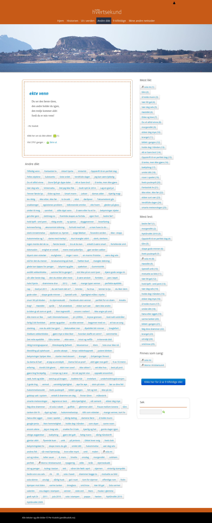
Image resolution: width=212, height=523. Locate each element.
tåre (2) (145, 92)
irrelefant (91, 378)
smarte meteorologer (37, 401)
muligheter (56, 255)
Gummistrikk (98, 266)
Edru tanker (54, 339)
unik (63, 440)
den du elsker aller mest (60, 277)
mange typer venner (90, 283)
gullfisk (71, 406)
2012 (65, 283)
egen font (94, 216)
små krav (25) (148, 344)
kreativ (122, 300)
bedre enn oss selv (36, 474)
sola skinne (32, 479)
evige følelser (79, 232)
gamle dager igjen (109, 429)
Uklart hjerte (67, 171)
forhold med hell (77, 227)
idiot (77, 199)
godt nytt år (32, 496)
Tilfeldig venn (33, 171)
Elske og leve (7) (149, 117)
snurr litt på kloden (36, 300)
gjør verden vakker (96, 249)
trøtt (74, 283)
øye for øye (82, 384)
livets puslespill (56, 390)
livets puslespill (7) (150, 253)
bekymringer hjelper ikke (39, 356)
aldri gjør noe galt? (99, 361)
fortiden (99, 277)
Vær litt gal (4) (148, 102)
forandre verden (98, 232)
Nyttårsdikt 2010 (114, 496)
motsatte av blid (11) (151, 273)
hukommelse (92, 446)
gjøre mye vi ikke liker (63, 333)
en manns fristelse (91, 255)
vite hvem (95, 204)
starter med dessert (64, 356)
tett (64, 468)
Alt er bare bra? (82, 182)
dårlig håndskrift (104, 434)
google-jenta (33, 423)
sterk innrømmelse (36, 232)
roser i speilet (53, 418)
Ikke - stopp (116, 232)
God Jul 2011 (41, 289)
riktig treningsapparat (37, 345)
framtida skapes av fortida (72, 216)
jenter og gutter (57, 322)
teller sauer (48, 457)
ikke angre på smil (103, 311)
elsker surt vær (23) (151, 197)
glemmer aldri (85, 406)
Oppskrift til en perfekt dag (104, 171)
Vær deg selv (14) (150, 288)
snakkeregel (32, 204)
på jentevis (75, 440)
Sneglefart (114, 328)
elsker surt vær (84, 305)
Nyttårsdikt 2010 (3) (151, 233)
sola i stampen (73, 496)
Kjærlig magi (114, 193)
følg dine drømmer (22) (153, 329)
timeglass (71, 485)
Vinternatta (49, 188)
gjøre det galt (69, 434)
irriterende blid (104, 339)
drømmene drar (50, 283)
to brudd (66, 199)
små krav (85, 485)
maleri (95, 451)
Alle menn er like (35, 317)
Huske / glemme (105, 490)
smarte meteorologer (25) (154, 207)
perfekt (30, 462)
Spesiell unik (71, 294)
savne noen (108, 423)
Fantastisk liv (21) (150, 187)
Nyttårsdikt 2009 (35, 502)
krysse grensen (94, 317)
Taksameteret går (105, 199)
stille (81, 462)
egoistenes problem (52, 204)
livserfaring (103, 221)
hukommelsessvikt (36, 390)
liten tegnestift (63, 311)
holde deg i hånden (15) (153, 293)
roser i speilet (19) (150, 177)
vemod (45, 384)
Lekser (84, 193)
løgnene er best (59, 401)
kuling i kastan (51, 468)
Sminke (78, 289)
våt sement (96, 401)
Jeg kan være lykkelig (104, 176)
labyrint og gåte (65, 266)
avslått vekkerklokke (36, 272)
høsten (98, 496)
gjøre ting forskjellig (36, 373)
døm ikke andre (102, 305)
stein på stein (98, 384)
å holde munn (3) (150, 97)
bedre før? (108, 216)
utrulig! (45, 479)
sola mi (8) (148, 258)
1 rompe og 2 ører (59, 373)
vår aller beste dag (36, 277)
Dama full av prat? (77, 361)
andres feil (32, 451)
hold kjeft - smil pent (37, 221)
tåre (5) (145, 243)
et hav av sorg (116, 322)
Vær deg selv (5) (149, 107)
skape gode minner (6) (152, 248)
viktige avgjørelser (35, 434)
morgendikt (99, 457)
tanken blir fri (33, 412)
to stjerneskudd (57, 300)
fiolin (123, 479)
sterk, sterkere (100, 238)
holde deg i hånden (75, 423)
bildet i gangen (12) (151, 142)
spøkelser (82, 266)
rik (50, 474)
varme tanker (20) (150, 319)
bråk (90, 462)
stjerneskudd (103, 462)
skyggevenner (87, 221)
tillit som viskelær (90, 412)
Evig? (29, 305)
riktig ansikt (56, 221)
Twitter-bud (83, 261)
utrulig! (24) (147, 339)
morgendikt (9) (149, 127)
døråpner (87, 199)
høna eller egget (34, 418)
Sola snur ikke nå (110, 345)
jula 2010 (56, 496)
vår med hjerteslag (50, 451)
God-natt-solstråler (115, 317)
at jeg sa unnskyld (55, 361)
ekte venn (69, 339)
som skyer (93, 423)
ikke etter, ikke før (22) (152, 192)
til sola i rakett (56, 406)
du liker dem (121, 289)
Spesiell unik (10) (150, 268)
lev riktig (31, 199)
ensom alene (33, 429)
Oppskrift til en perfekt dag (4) (156, 238)
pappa (87, 496)
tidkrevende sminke (76, 204)
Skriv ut (52, 142)
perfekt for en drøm (105, 300)
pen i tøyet (112, 277)
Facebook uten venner (80, 300)
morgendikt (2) (149, 228)
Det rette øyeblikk (35, 339)
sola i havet (69, 474)
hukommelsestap (69, 412)
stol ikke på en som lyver (88, 272)
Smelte (74, 457)
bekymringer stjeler (109, 210)
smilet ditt (76, 446)
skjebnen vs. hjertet (59, 232)
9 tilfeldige (119, 20)
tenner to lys (105, 289)
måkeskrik (101, 395)
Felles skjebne (33, 176)
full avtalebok (65, 305)
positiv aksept (60, 350)
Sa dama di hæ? (34, 361)
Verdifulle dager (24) (151, 202)
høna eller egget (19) (151, 314)
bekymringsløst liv (35, 446)
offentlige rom (109, 479)
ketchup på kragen (58, 378)
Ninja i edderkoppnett (82, 350)
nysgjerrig (70, 462)
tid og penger (33, 468)
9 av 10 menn (119, 361)
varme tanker (55, 485)
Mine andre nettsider (142, 20)
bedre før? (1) (148, 223)
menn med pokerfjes (73, 249)
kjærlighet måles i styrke (93, 294)
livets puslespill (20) (151, 182)
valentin (31, 490)
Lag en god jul (107, 188)
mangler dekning (101, 261)
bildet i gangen (76, 390)
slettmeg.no (49, 216)
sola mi (107, 451)
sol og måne (33, 457)
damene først (87, 418)
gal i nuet (73, 479)
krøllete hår (76, 378)
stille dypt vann (64, 210)
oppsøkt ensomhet (104, 373)
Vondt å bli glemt (47, 367)
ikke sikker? (85, 367)
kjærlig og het (89, 429)
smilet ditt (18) (148, 172)
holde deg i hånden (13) (153, 147)
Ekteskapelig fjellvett (62, 345)
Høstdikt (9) (147, 263)
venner (67, 490)
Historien (72, 20)
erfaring (31, 367)
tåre (125, 406)
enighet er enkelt (50, 249)
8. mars (62, 457)
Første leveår (59, 244)
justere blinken (105, 350)
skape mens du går (58, 446)
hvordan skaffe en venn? (89, 333)
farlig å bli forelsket (36, 322)
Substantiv (50, 176)
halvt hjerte (32, 283)
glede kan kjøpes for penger (40, 266)
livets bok (109, 440)
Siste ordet (65, 176)
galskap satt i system (37, 395)
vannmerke (111, 333)
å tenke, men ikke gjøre (106, 182)
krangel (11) (147, 137)
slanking (31, 328)
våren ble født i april (80, 468)
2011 (45, 496)
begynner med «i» (96, 322)
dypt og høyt (50, 412)
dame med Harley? (57, 238)
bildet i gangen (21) (151, 324)
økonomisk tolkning (54, 227)
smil (85, 451)
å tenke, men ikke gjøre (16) (155, 162)
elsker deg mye (113, 401)
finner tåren (86, 395)
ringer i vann (72, 255)
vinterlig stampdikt (116, 468)
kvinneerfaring (34, 227)
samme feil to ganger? (61, 272)
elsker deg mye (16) (151, 298)
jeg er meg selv (51, 429)
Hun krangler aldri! (80, 238)
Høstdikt (40, 305)
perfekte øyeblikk (113, 283)
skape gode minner (51, 294)
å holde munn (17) (150, 303)
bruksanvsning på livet (62, 261)
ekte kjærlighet (79, 401)
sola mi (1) (148, 87)
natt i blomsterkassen (58, 317)
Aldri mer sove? (67, 367)
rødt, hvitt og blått (35, 378)
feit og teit (92, 390)
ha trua (90, 289)
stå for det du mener (37, 261)
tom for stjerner (90, 479)
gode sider (32, 294)
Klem (95, 345)
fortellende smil (118, 244)
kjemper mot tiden (36, 485)
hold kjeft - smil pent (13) (153, 283)
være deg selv (111, 255)
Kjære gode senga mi (115, 272)
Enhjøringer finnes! (100, 356)
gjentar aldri (33, 440)
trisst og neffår (86, 339)
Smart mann (70, 193)
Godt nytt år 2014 (87, 188)
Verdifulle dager (82, 176)
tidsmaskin (32, 249)
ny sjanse (71, 221)
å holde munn (105, 418)
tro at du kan (76, 244)
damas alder (98, 193)
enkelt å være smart (96, 244)
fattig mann (85, 434)
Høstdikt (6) (147, 112)
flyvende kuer (49, 440)
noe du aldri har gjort (49, 328)
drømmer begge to (88, 474)
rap (28, 289)
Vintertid (82, 171)
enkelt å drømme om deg (63, 395)
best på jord (116, 367)
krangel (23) (147, 334)
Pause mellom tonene (107, 406)
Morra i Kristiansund (50, 462)
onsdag (85, 457)
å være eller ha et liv (85, 210)
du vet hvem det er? (61, 289)
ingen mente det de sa (37, 244)
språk (51, 305)
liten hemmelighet (52, 423)
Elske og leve (54, 193)
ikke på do (107, 390)
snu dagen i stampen (49, 490)
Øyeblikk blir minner (94, 328)
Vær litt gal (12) (149, 278)
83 (58, 474)
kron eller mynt (71, 451)
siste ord (79, 490)
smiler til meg (33, 210)
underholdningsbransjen (112, 378)
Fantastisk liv (50, 171)
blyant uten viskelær (36, 255)
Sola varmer (114, 485)
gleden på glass (111, 204)
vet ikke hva (100, 367)
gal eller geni (33, 216)
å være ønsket (84, 277)
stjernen (99, 468)
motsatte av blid (109, 474)
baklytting (53, 434)
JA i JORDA (78, 317)
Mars (90, 490)
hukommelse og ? (35, 238)
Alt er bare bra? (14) (151, 152)
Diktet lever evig (92, 440)
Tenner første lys (35, 193)
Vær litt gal (99, 485)
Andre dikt (103, 20)
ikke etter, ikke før (48, 199)
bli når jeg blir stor (81, 373)
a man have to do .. (99, 227)
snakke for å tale (71, 429)
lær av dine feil (116, 384)
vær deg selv (109, 446)
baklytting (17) (148, 167)
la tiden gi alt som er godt (39, 311)
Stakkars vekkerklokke (37, 333)
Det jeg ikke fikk (66, 188)
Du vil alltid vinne (35, 182)
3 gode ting (32, 384)
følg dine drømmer (36, 406)
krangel (82, 356)
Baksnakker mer (72, 328)
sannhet (48, 210)
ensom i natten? (82, 311)
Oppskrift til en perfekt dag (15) (157, 157)
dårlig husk (59, 479)
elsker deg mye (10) (151, 132)
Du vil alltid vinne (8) (151, 122)
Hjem (60, 20)
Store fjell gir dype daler (59, 182)
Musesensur (82, 345)
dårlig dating (71, 418)
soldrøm (113, 457)
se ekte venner (76, 322)
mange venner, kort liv (114, 412)
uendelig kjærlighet (63, 384)
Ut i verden (88, 20)
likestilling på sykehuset (38, 350)
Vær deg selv (33, 188)
